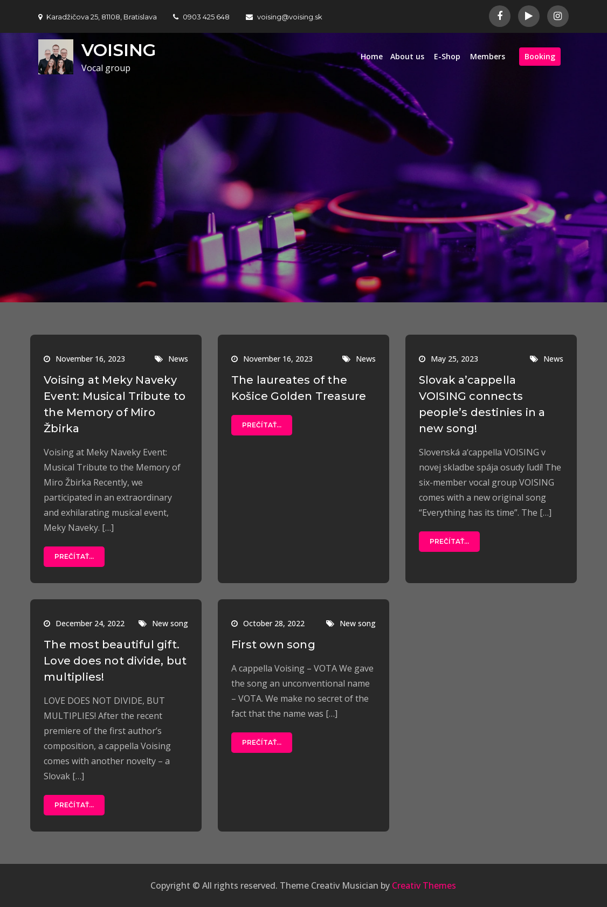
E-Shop (447, 56)
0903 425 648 (201, 16)
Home (372, 56)
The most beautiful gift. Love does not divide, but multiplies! (115, 660)
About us (407, 56)
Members (487, 56)
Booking (540, 56)
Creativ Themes (424, 885)
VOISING (118, 49)
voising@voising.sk (284, 16)
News (178, 359)
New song (170, 623)
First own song (273, 644)
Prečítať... (74, 556)
